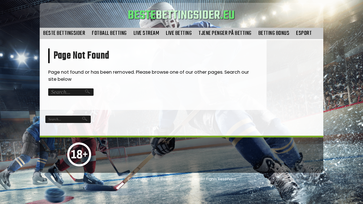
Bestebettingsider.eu (180, 179)
